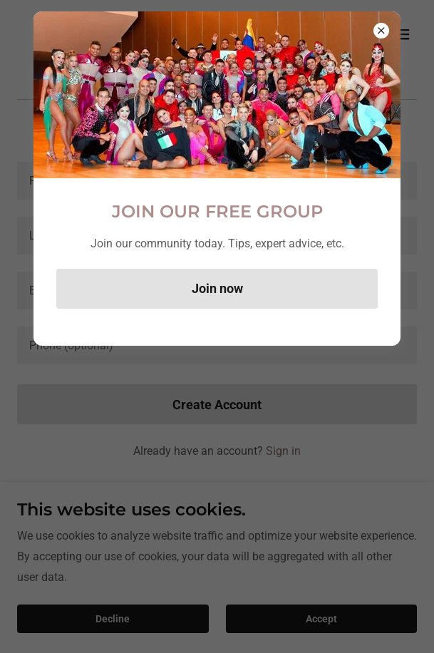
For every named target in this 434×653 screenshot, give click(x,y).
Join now (217, 288)
